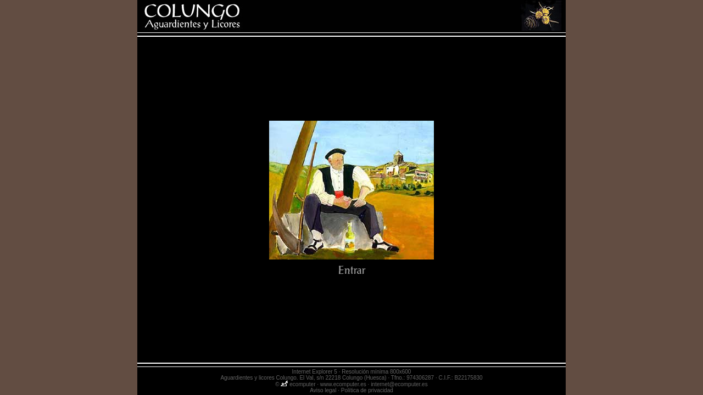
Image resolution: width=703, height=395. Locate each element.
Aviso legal (323, 390)
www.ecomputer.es (343, 384)
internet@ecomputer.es (399, 384)
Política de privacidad (367, 390)
